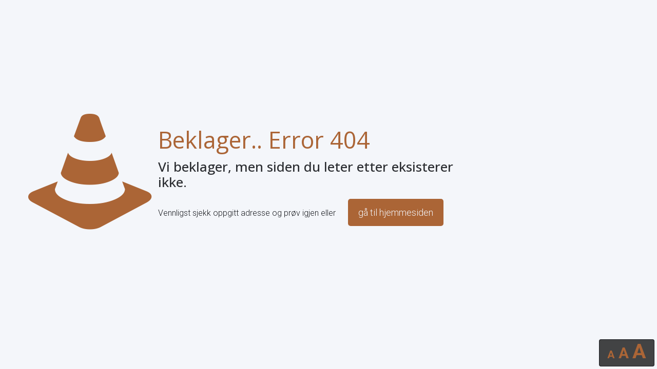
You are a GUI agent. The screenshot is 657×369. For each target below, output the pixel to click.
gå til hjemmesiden (395, 212)
